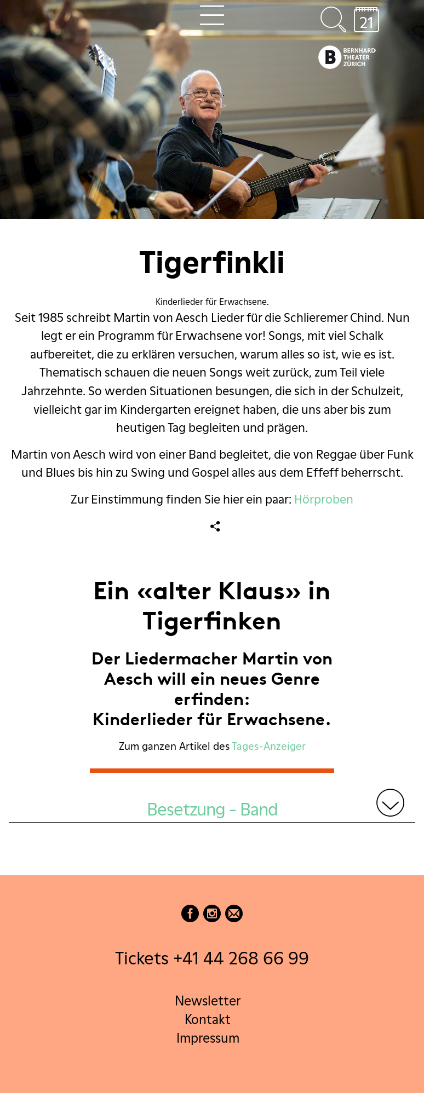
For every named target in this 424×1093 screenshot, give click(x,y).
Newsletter (207, 1001)
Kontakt (208, 1019)
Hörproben (323, 499)
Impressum (207, 1038)
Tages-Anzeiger (269, 746)
